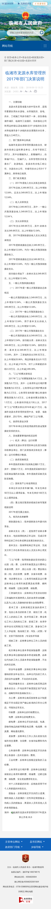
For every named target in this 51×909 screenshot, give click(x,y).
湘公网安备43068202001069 (26, 882)
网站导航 (7, 45)
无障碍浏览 (24, 3)
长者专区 (40, 3)
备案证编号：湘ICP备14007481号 (25, 872)
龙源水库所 (30, 60)
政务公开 (16, 57)
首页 (9, 57)
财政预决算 (37, 57)
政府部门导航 (12, 847)
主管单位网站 (12, 841)
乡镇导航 (36, 847)
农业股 (21, 60)
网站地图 (29, 891)
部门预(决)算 (10, 60)
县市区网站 (36, 841)
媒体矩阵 (7, 3)
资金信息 (26, 57)
